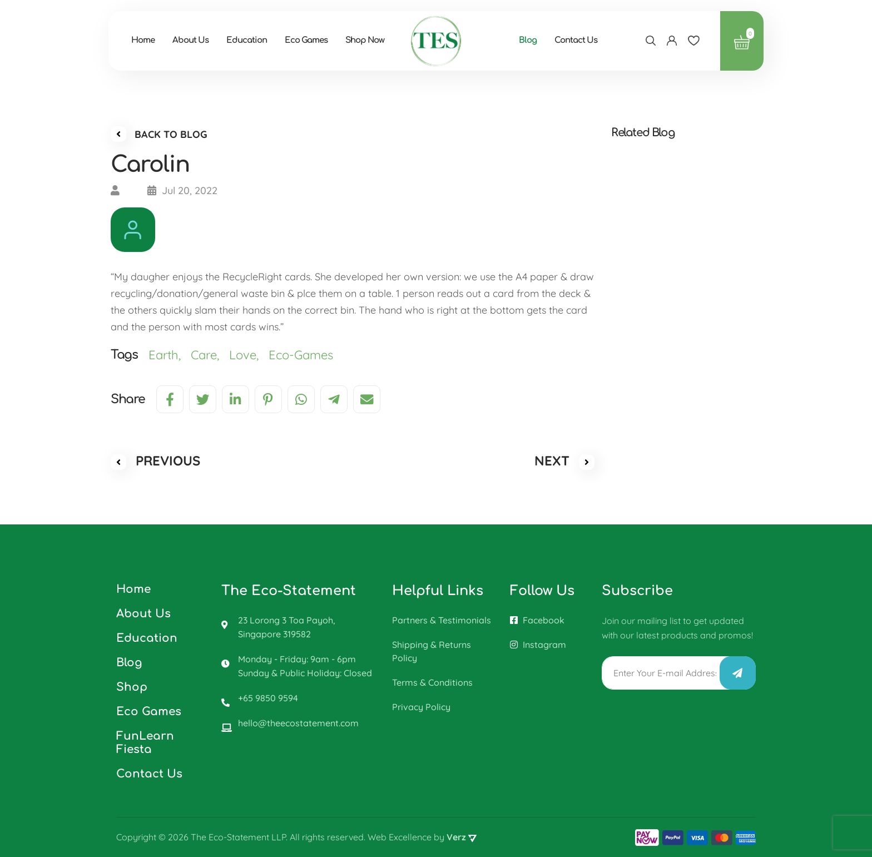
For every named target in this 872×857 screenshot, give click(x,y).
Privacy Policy (421, 706)
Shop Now (372, 41)
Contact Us (583, 41)
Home (150, 41)
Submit (737, 673)
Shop (131, 687)
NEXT (564, 463)
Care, (210, 356)
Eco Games (314, 41)
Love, (249, 356)
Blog (535, 41)
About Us (198, 41)
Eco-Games (302, 356)
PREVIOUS (155, 463)
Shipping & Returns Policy (431, 651)
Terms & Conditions (432, 682)
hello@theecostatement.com (298, 723)
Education (254, 41)
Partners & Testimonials (441, 620)
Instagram (538, 644)
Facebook (537, 620)
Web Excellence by (422, 837)
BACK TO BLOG (159, 135)
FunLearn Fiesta (145, 743)
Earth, (169, 356)
